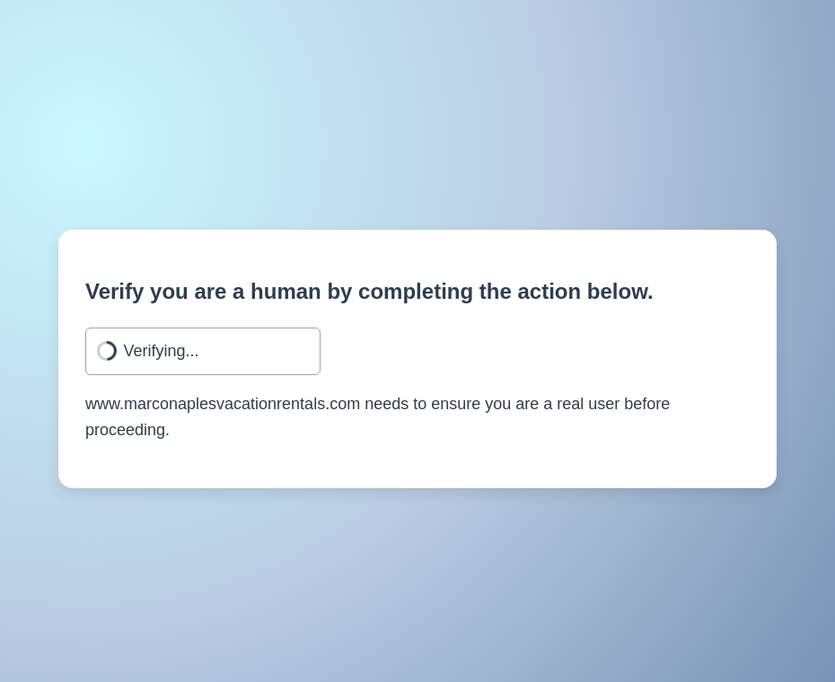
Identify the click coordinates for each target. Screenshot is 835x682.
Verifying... (161, 351)
